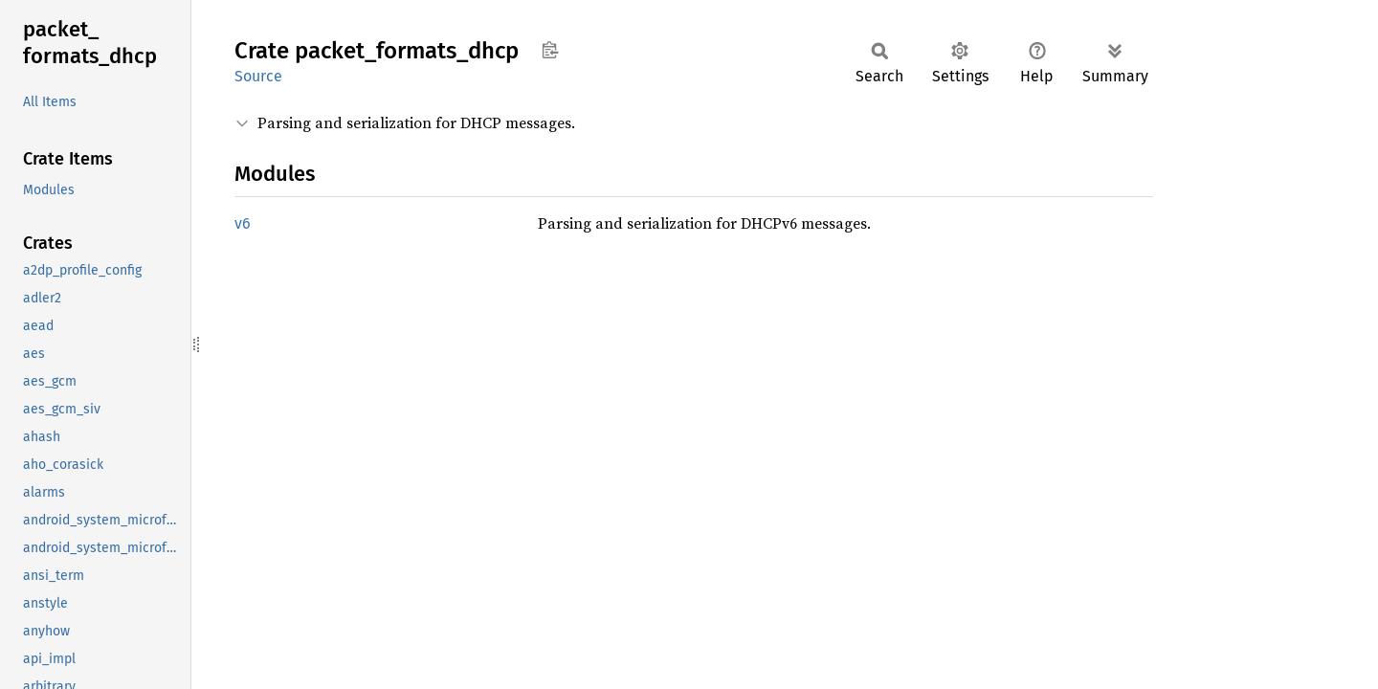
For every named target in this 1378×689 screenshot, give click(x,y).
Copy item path (550, 49)
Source (258, 76)
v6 (242, 223)
